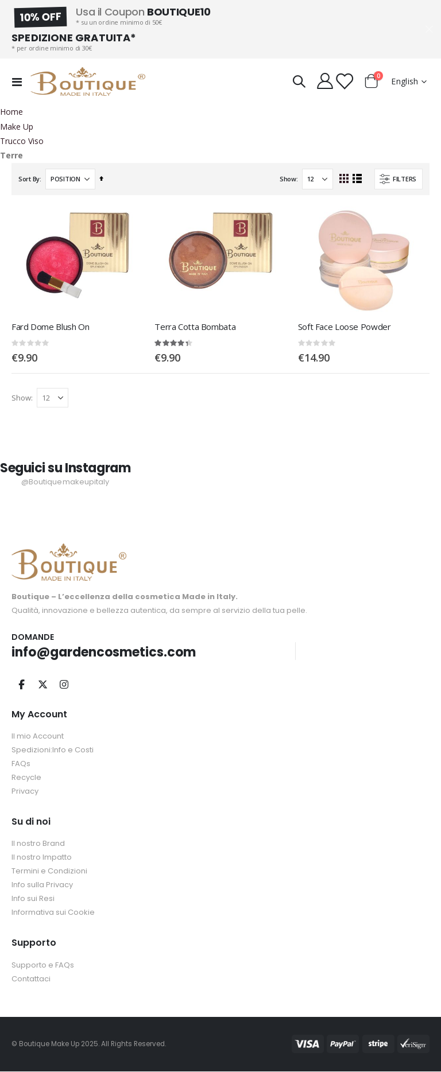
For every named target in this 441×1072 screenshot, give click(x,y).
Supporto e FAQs (42, 965)
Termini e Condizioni (49, 872)
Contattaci (31, 979)
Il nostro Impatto (41, 858)
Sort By (29, 178)
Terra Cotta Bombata (194, 326)
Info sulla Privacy (42, 885)
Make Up (16, 127)
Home (11, 111)
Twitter (42, 684)
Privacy (24, 791)
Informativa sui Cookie (53, 913)
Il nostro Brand (38, 844)
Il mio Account (37, 736)
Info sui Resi (33, 899)
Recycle (26, 777)
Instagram (63, 684)
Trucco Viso (22, 141)
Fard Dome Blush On (50, 326)
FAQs (20, 764)
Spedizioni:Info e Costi (52, 750)
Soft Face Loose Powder (344, 326)
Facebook (21, 684)
